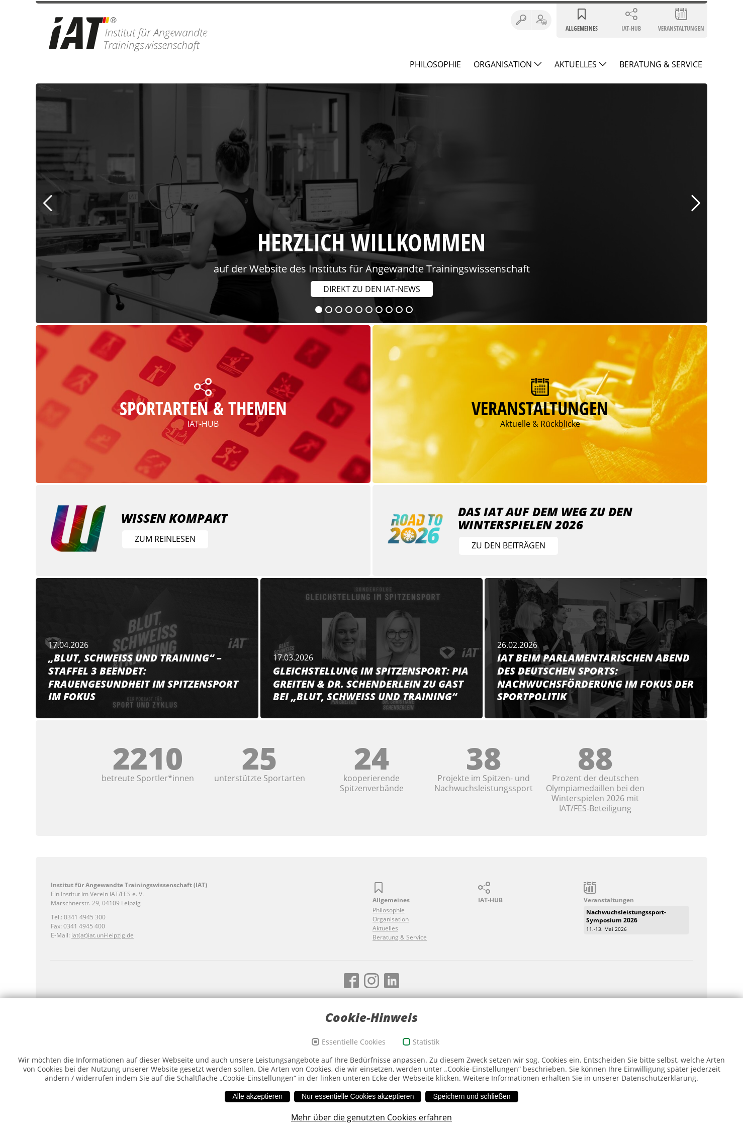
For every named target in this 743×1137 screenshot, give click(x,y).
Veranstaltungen (681, 28)
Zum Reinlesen (165, 538)
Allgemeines (582, 28)
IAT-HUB (631, 28)
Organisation (504, 64)
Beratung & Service (660, 64)
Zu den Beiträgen (508, 545)
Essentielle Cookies (354, 1042)
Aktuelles (576, 64)
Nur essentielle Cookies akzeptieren (358, 1096)
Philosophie (435, 64)
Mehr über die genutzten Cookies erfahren (371, 1117)
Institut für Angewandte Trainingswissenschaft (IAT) (128, 33)
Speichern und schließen (471, 1096)
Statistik (426, 1042)
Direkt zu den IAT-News (370, 289)
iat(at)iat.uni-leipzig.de (102, 935)
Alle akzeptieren (257, 1096)
